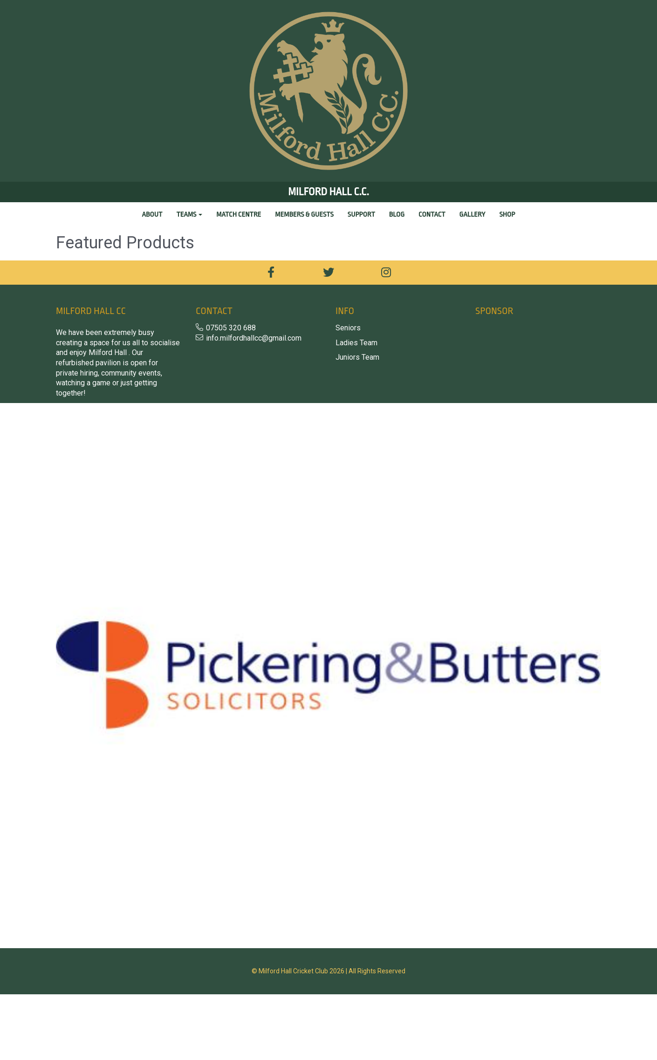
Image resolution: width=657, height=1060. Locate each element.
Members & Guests (304, 215)
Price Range (77, 268)
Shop (507, 215)
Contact (431, 215)
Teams (189, 215)
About (152, 215)
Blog (396, 215)
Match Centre (238, 215)
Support (361, 215)
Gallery (472, 215)
